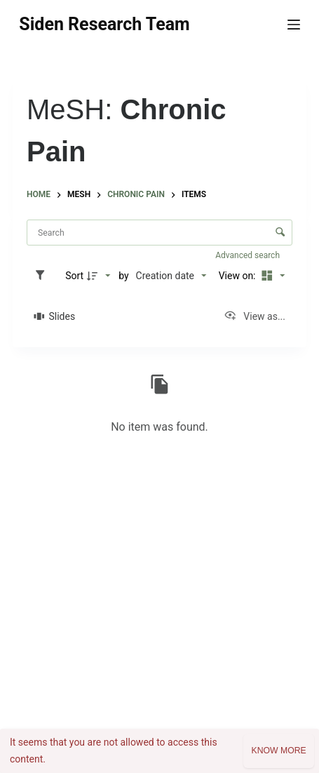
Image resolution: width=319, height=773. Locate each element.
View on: (238, 275)
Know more (278, 750)
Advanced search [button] (248, 255)
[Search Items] (159, 233)
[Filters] (43, 275)
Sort (74, 275)
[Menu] (293, 24)
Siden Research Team (104, 24)
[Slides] (54, 316)
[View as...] (254, 316)
